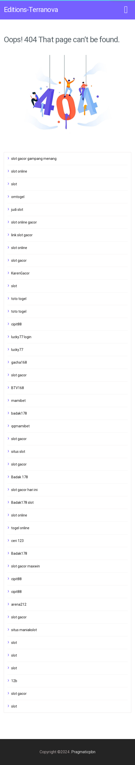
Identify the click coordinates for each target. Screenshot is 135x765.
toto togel (18, 299)
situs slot (18, 452)
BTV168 (17, 388)
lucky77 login (21, 337)
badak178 (19, 413)
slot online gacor (24, 222)
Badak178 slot (22, 503)
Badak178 (19, 553)
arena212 (18, 604)
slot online (19, 171)
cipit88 (16, 324)
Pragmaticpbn (83, 752)
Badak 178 (19, 477)
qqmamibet (20, 426)
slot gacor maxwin (25, 566)
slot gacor (19, 260)
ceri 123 (17, 541)
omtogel (17, 197)
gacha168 (19, 362)
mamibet (18, 401)
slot (14, 184)
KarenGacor (20, 273)
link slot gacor (22, 235)
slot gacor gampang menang (34, 159)
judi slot (17, 210)
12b (14, 681)
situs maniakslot (24, 630)
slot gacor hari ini (24, 490)
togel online (20, 528)
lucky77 (17, 350)
